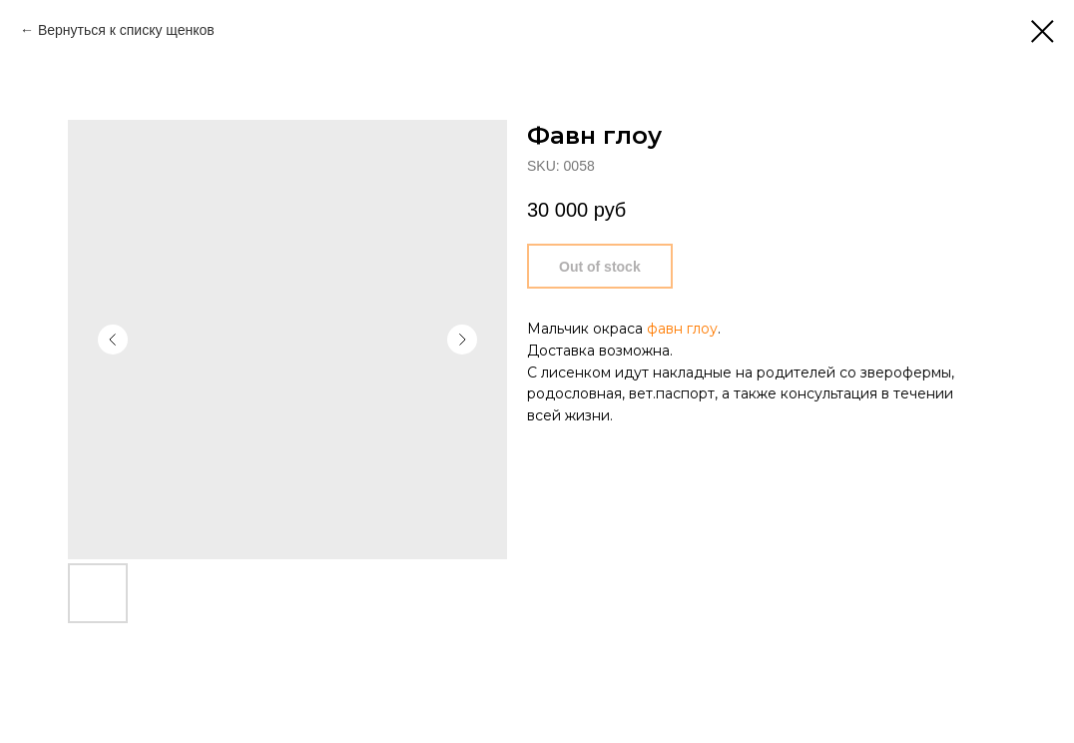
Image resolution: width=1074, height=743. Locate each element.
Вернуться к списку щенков (126, 30)
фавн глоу (682, 329)
